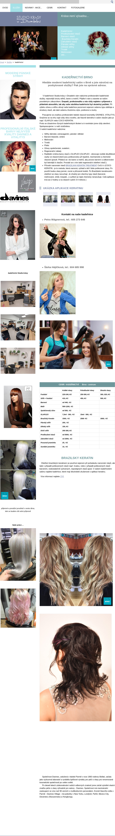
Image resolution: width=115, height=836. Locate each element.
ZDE (62, 476)
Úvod (2, 62)
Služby (9, 62)
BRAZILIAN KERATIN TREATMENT (81, 165)
